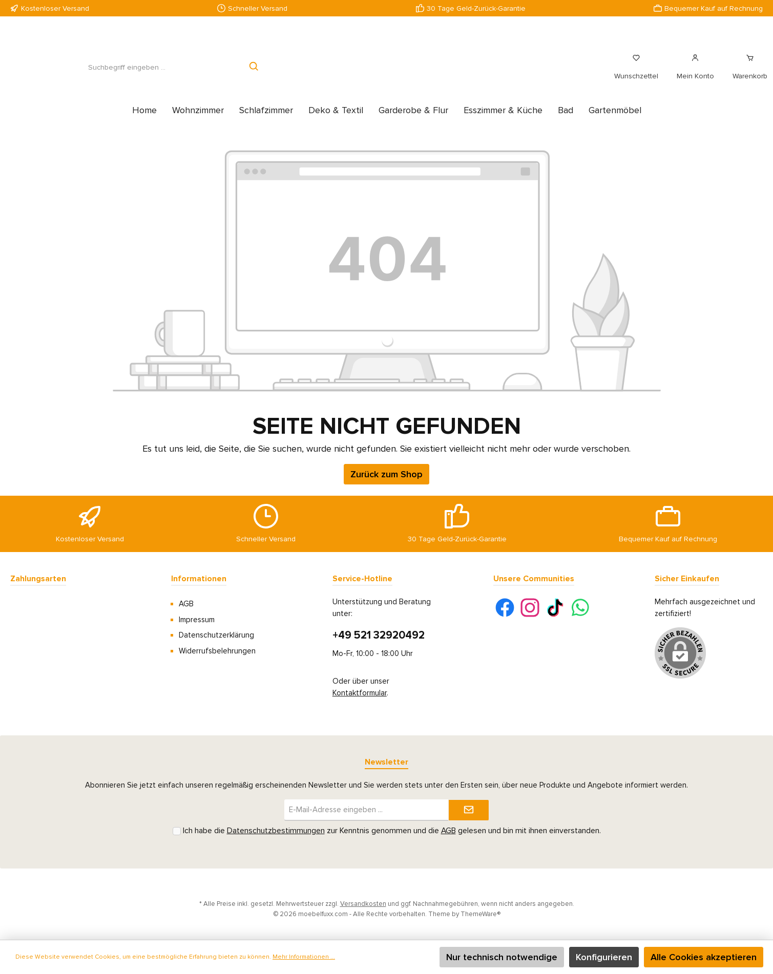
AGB (186, 603)
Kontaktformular (359, 692)
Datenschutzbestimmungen (276, 831)
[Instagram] (529, 607)
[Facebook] (504, 607)
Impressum (197, 619)
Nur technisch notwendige (501, 957)
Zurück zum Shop (386, 485)
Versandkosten (363, 904)
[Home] (144, 121)
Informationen (198, 579)
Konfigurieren (604, 957)
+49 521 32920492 (378, 635)
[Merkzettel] (636, 73)
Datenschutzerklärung (216, 635)
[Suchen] (254, 72)
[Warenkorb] (747, 73)
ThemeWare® (480, 914)
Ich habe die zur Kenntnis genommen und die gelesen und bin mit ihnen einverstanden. (392, 831)
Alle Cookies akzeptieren (704, 957)
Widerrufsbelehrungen (217, 650)
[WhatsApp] (580, 607)
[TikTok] (555, 607)
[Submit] (468, 810)
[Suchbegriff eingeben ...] (126, 72)
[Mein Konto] (695, 73)
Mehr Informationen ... (304, 957)
